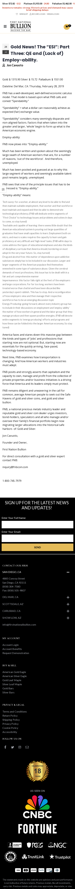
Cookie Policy (10, 727)
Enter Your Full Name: (14, 517)
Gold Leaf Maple (11, 680)
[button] (67, 27)
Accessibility (9, 731)
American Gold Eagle (14, 671)
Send (37, 547)
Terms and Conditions (14, 711)
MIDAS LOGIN (53, 14)
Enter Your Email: (11, 531)
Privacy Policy (10, 723)
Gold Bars (8, 688)
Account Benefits (12, 648)
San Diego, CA (11, 571)
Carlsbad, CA (11, 610)
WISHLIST (22, 14)
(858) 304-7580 (11, 586)
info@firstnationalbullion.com (19, 624)
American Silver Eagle (14, 676)
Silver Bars (8, 692)
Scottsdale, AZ (12, 603)
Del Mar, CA (10, 596)
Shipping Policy (11, 719)
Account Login (10, 644)
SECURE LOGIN (37, 14)
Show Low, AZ (11, 617)
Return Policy (10, 715)
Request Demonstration (15, 652)
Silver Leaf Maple (12, 684)
